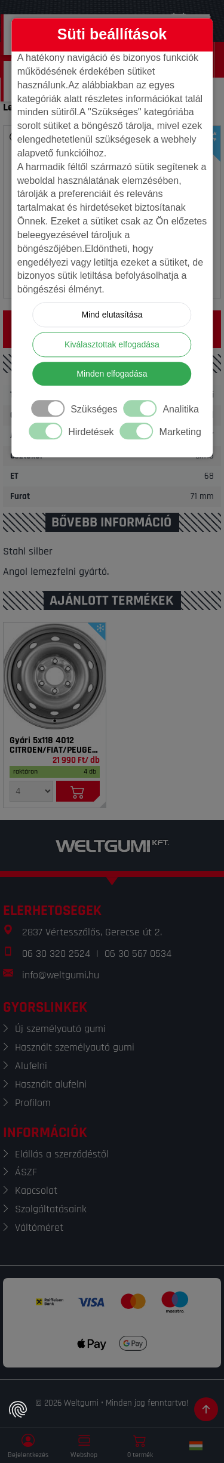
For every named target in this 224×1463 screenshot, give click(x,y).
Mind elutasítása (112, 315)
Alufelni (31, 1066)
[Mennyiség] (31, 791)
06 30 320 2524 (56, 953)
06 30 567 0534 (138, 953)
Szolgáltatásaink (51, 1209)
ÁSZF (26, 1172)
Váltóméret (39, 1227)
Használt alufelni (51, 1084)
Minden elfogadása (111, 374)
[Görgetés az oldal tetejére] (206, 1409)
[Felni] (55, 676)
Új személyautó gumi (60, 1029)
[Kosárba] (78, 791)
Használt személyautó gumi (74, 1047)
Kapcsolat (36, 1190)
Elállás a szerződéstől (62, 1154)
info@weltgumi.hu (60, 975)
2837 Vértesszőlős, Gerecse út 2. (92, 932)
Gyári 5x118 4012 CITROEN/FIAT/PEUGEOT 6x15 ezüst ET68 (55, 745)
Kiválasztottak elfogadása (112, 345)
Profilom (33, 1103)
